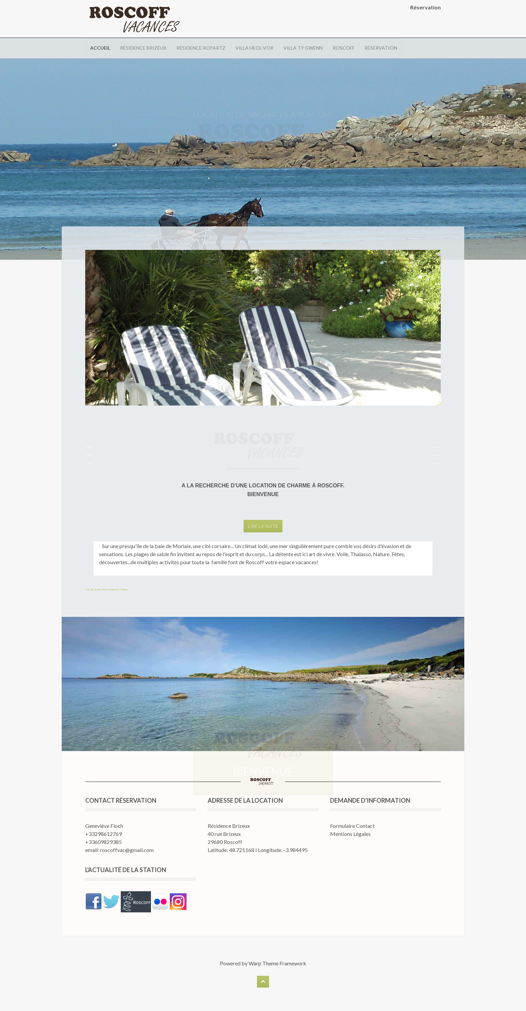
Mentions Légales (350, 834)
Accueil (100, 48)
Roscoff (344, 48)
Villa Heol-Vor (254, 48)
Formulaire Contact (352, 825)
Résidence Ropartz (200, 48)
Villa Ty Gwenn (303, 48)
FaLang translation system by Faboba (106, 589)
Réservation (381, 48)
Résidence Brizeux (143, 48)
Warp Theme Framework (277, 963)
